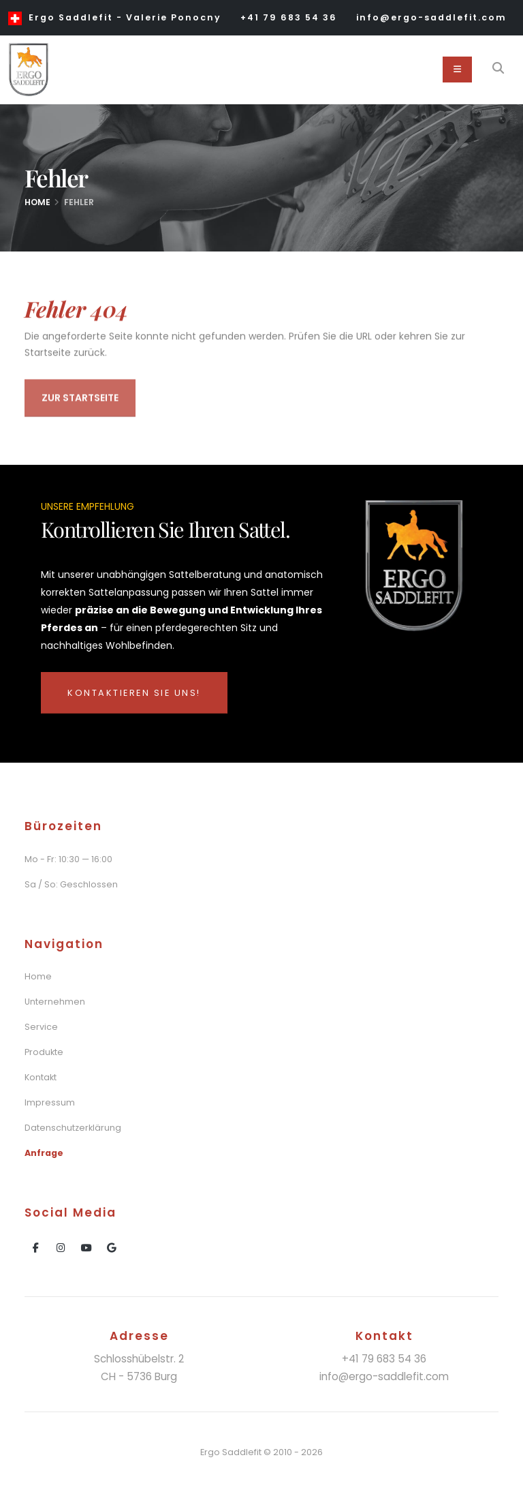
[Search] (498, 69)
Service (41, 1027)
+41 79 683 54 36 (288, 17)
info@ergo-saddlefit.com (431, 17)
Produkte (44, 1052)
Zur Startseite (80, 400)
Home (37, 202)
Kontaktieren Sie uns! (134, 693)
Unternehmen (55, 1001)
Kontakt (41, 1077)
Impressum (50, 1102)
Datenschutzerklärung (73, 1127)
